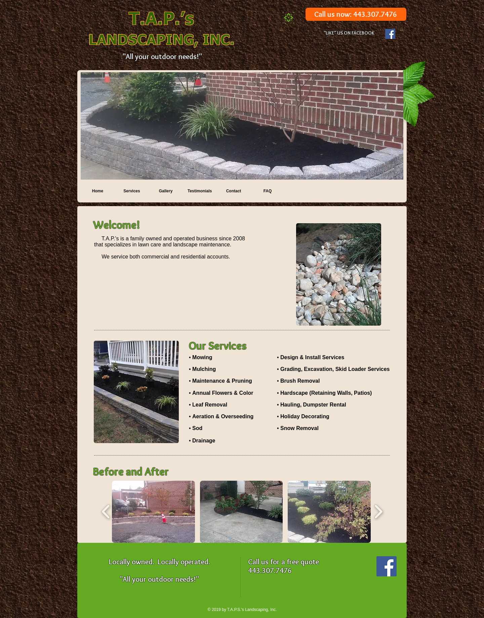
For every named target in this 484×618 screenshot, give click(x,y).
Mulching (204, 369)
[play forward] (378, 511)
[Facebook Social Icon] (390, 34)
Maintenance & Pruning (222, 381)
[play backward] (106, 511)
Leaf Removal (209, 405)
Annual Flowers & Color (222, 393)
